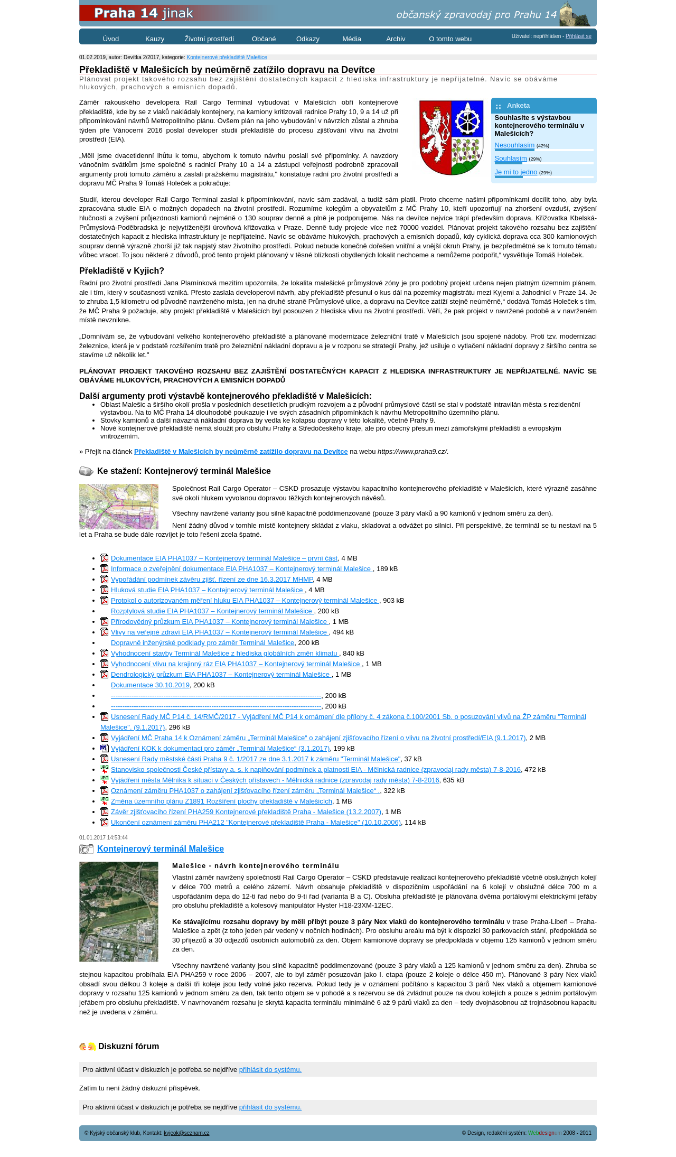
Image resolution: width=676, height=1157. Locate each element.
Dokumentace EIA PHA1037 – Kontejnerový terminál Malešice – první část (224, 558)
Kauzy (154, 39)
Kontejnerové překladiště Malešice (226, 57)
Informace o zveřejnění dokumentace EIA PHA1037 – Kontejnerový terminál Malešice (242, 569)
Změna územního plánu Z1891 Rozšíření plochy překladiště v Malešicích (221, 801)
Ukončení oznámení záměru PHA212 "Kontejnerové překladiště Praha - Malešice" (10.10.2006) (256, 822)
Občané (264, 39)
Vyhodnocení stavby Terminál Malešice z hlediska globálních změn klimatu (225, 653)
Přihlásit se (579, 36)
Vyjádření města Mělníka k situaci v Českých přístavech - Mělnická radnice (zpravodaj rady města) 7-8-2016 (275, 780)
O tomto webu (450, 39)
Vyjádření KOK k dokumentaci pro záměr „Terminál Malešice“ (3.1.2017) (220, 748)
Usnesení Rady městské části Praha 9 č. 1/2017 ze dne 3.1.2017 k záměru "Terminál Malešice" (255, 759)
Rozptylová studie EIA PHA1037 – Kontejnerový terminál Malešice (212, 611)
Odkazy (308, 39)
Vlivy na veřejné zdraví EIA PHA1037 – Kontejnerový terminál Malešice (220, 632)
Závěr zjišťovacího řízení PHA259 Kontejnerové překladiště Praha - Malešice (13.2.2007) (246, 812)
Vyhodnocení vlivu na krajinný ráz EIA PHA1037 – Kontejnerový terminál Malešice (236, 664)
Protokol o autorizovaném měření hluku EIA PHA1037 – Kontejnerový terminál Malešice (245, 600)
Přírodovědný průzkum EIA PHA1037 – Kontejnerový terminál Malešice (220, 622)
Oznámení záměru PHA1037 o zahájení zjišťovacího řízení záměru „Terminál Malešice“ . (245, 791)
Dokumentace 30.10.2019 (150, 685)
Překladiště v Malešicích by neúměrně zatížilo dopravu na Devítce (241, 451)
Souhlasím (511, 158)
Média (352, 39)
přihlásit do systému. (270, 1070)
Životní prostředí (209, 39)
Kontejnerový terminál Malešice (160, 848)
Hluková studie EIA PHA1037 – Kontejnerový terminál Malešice (208, 590)
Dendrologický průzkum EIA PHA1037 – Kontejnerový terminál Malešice (221, 674)
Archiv (395, 39)
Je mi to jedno (516, 172)
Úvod (111, 39)
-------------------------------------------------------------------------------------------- (216, 695)
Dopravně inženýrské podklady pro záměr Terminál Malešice (202, 643)
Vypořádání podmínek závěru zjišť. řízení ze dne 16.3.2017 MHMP (212, 579)
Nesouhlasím (515, 145)
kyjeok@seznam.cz (186, 1133)
